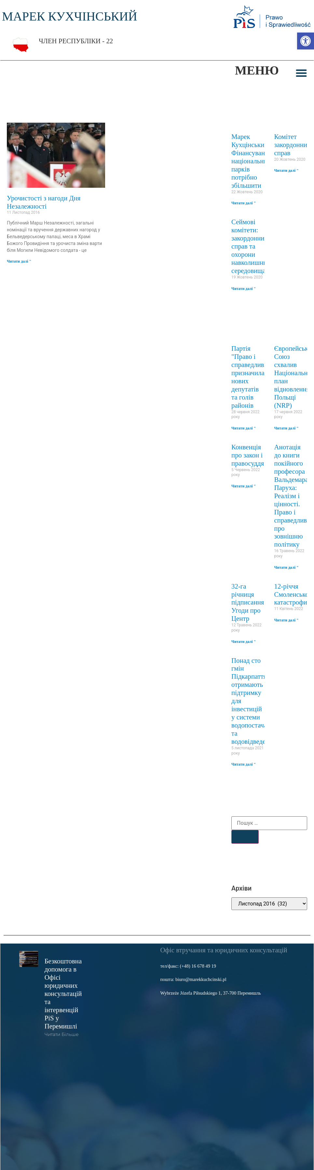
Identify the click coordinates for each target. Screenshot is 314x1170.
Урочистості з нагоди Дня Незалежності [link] (43, 202)
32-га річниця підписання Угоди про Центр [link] (247, 602)
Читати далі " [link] (19, 261)
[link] (305, 41)
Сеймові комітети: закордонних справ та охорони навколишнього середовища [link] (253, 246)
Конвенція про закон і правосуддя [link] (247, 455)
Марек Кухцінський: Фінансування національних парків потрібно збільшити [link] (251, 161)
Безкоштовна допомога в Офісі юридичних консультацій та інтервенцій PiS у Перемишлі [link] (63, 993)
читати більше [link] (61, 1034)
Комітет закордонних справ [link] (292, 144)
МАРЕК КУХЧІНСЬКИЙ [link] (69, 16)
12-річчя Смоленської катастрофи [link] (292, 594)
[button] (301, 73)
